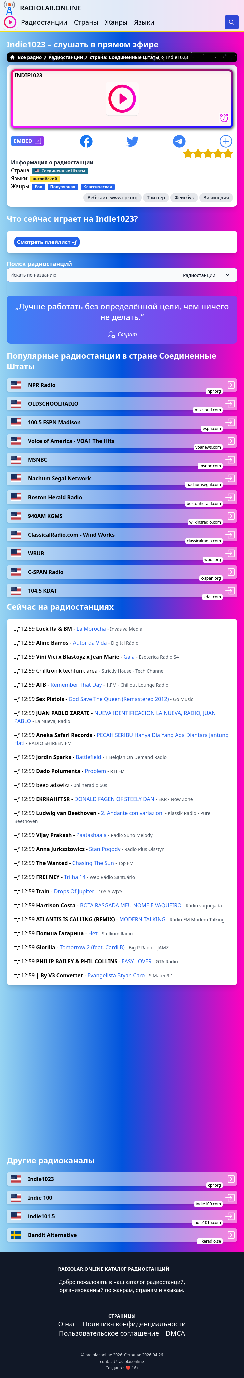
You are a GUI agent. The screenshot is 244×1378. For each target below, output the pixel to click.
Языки (144, 22)
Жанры (116, 22)
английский (45, 179)
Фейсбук (184, 197)
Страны (86, 22)
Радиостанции (44, 22)
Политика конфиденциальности (134, 1323)
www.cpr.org (123, 197)
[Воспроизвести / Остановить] (10, 22)
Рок (38, 187)
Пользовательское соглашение (109, 1333)
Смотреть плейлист (47, 242)
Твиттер (156, 197)
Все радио (26, 57)
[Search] (232, 22)
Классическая (97, 187)
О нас (67, 1323)
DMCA (175, 1333)
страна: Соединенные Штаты (124, 57)
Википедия (216, 197)
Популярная (62, 187)
